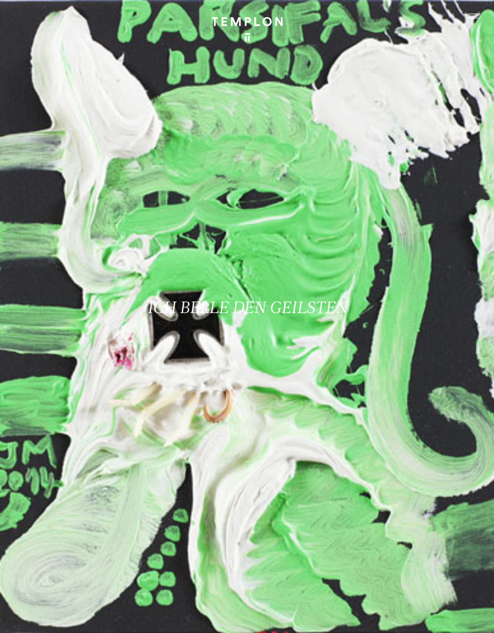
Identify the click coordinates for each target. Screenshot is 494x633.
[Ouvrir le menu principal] (473, 16)
